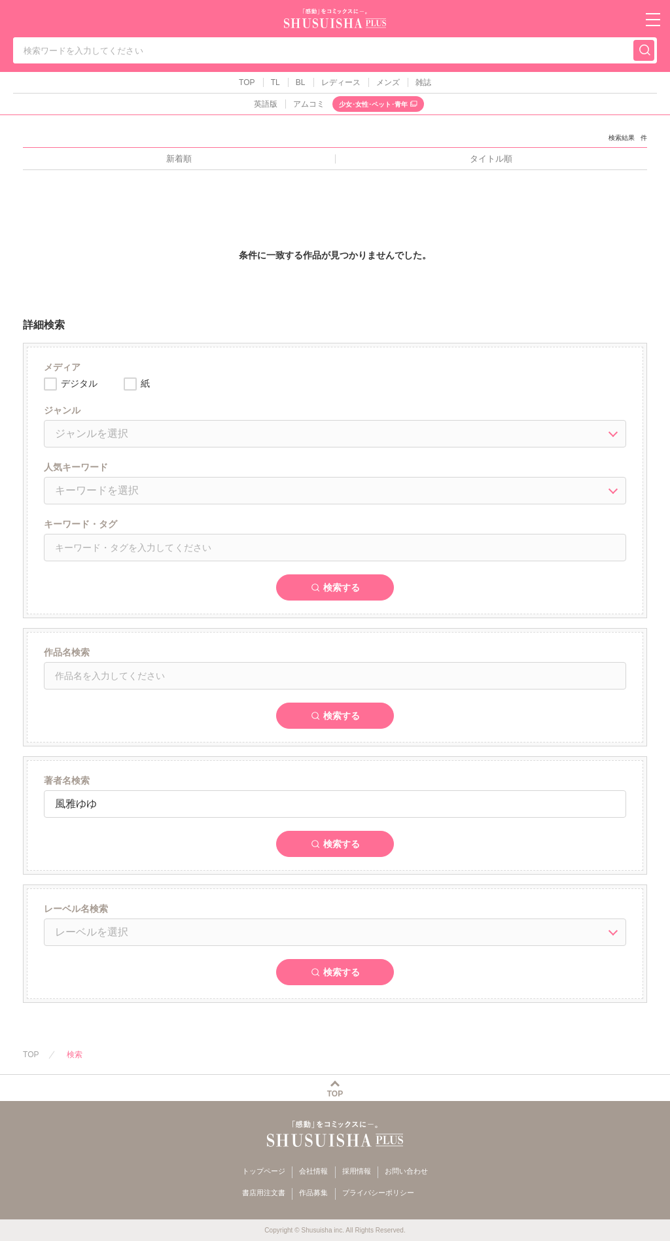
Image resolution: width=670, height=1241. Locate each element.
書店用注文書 (263, 1193)
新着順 (179, 159)
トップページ (263, 1171)
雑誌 (423, 82)
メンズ (388, 82)
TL (275, 82)
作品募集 (313, 1193)
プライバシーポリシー (378, 1193)
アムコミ (309, 104)
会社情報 (313, 1171)
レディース (341, 82)
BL (301, 82)
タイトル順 (491, 159)
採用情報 (356, 1171)
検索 (74, 1054)
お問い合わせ (406, 1171)
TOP (247, 82)
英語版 (265, 104)
